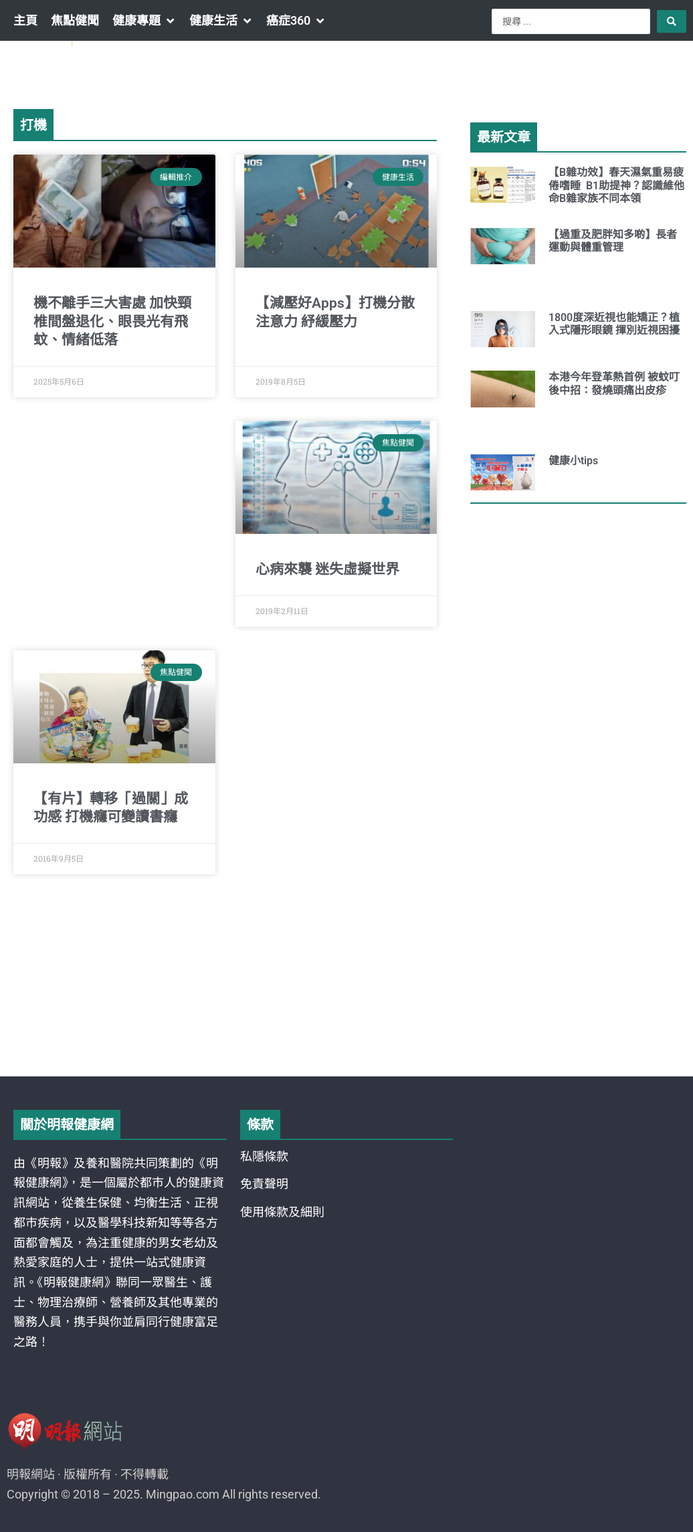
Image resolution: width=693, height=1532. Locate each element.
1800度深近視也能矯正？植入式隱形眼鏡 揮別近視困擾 (614, 324)
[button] (144, 20)
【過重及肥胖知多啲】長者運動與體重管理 (613, 241)
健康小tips (573, 460)
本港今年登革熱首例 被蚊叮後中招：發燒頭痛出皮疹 (614, 383)
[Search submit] (671, 21)
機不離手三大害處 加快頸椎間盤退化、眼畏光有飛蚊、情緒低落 (112, 321)
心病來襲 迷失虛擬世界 (327, 569)
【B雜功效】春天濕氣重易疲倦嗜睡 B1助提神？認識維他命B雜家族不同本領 (616, 185)
